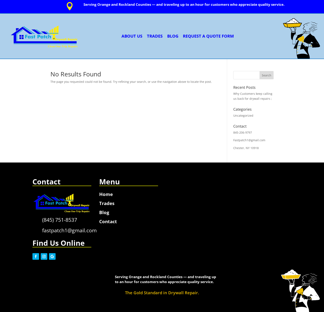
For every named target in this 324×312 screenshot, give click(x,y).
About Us (132, 36)
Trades (155, 36)
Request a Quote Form (208, 36)
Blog (172, 36)
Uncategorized (243, 115)
